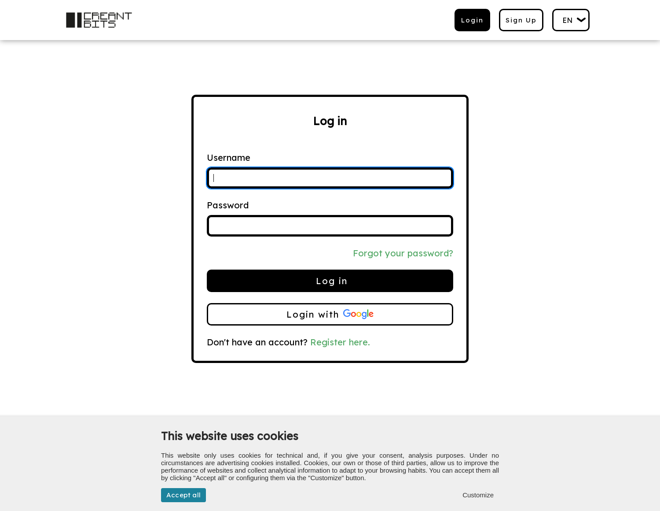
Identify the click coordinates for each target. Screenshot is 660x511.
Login (472, 20)
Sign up (521, 20)
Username (228, 157)
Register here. (340, 342)
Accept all (183, 495)
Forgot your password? (403, 253)
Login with (330, 314)
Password (228, 205)
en (567, 20)
